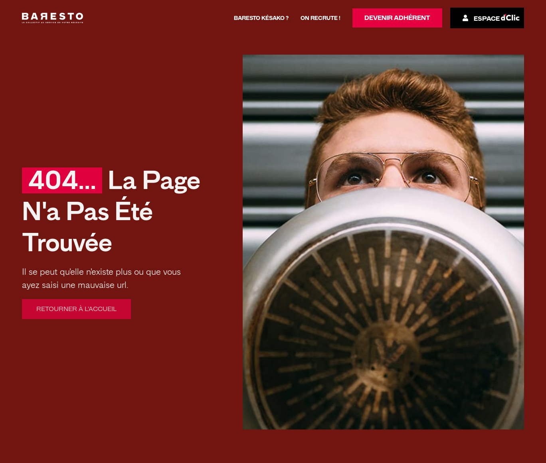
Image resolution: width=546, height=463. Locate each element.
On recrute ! (320, 18)
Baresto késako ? (261, 18)
